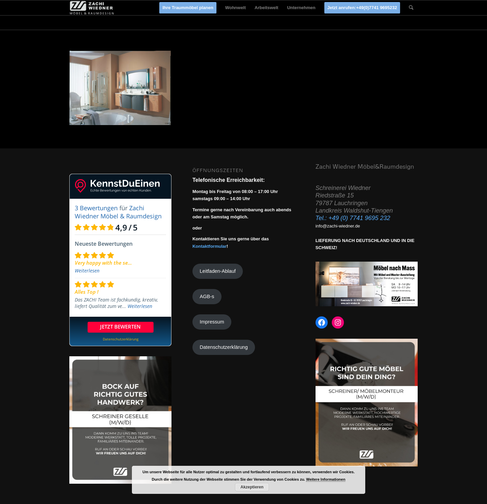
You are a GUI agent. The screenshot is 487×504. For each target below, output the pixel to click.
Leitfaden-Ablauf (217, 271)
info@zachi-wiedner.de (338, 226)
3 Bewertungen (96, 208)
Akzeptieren (251, 487)
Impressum (212, 322)
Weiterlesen (87, 270)
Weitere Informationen (325, 479)
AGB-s (207, 296)
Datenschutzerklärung (224, 347)
